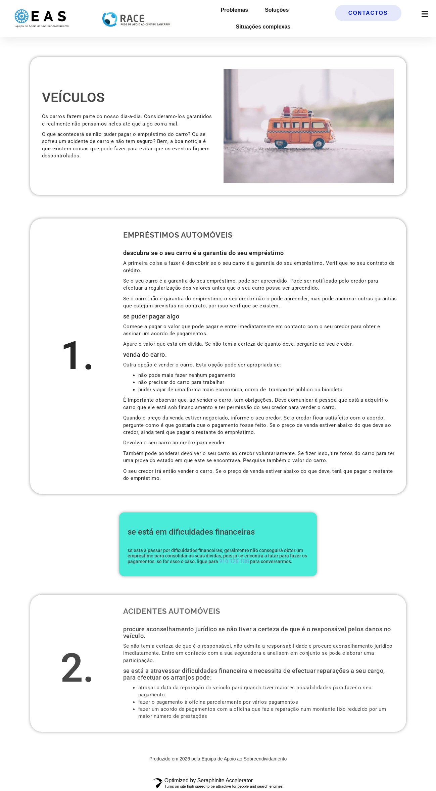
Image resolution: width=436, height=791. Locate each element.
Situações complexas (263, 27)
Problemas (234, 10)
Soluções (277, 10)
